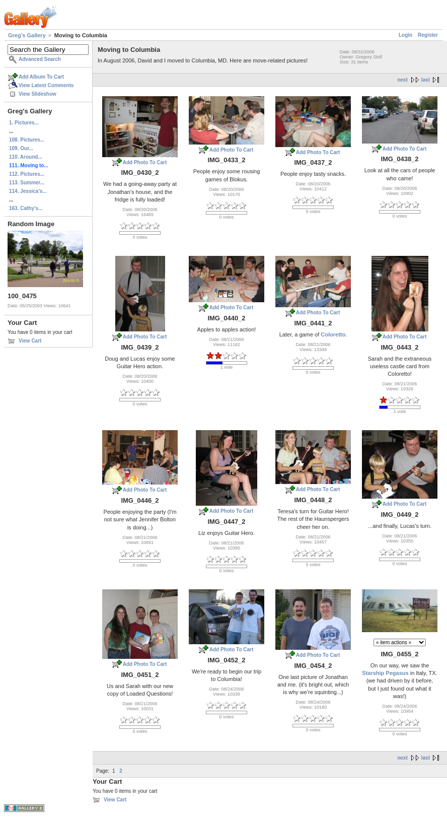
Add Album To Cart (41, 77)
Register (428, 35)
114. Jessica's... (28, 191)
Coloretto (333, 334)
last (425, 80)
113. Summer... (26, 182)
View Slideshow (37, 94)
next (402, 80)
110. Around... (25, 157)
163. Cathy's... (25, 208)
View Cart (30, 341)
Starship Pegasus (385, 673)
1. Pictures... (24, 122)
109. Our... (21, 148)
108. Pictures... (26, 140)
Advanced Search (40, 59)
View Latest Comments (46, 85)
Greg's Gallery (27, 35)
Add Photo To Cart (145, 162)
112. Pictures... (26, 174)
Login (405, 35)
